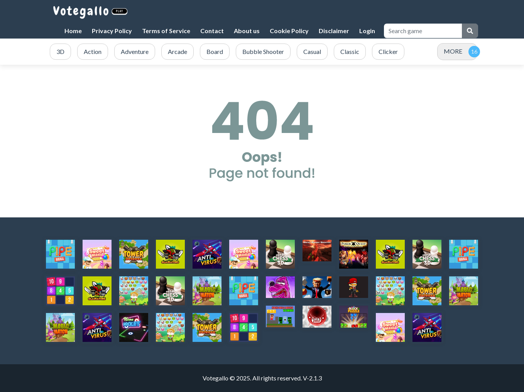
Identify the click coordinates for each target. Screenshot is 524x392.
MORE (453, 51)
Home (73, 30)
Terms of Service (166, 30)
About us (247, 30)
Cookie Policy (289, 30)
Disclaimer (334, 30)
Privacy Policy (112, 30)
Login (367, 30)
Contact (212, 30)
